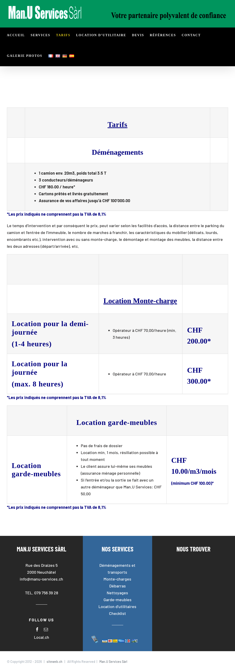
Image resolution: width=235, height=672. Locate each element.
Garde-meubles (117, 599)
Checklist (117, 613)
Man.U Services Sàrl (113, 662)
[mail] (46, 629)
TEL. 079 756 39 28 (41, 592)
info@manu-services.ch (41, 578)
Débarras (117, 585)
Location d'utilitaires (117, 606)
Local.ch (41, 637)
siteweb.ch (54, 662)
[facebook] (37, 629)
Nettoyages (117, 592)
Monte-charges (117, 578)
